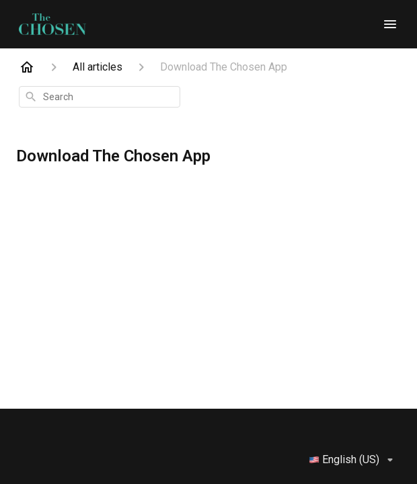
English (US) (353, 460)
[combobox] (99, 97)
